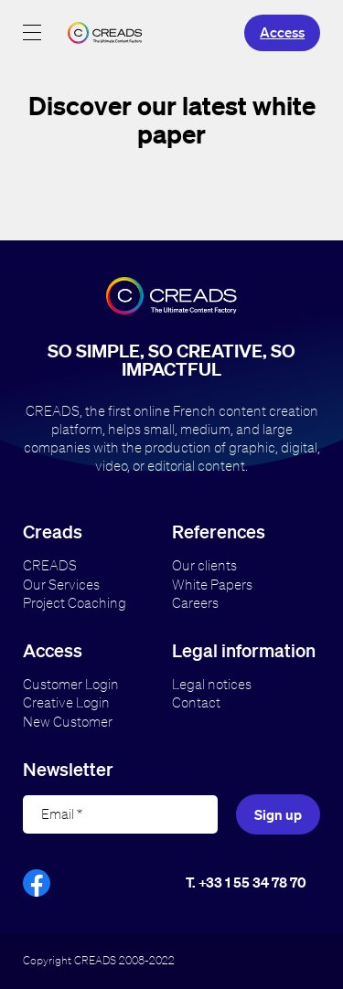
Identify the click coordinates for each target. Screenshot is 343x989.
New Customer (68, 721)
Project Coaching (74, 602)
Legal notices (212, 684)
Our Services (61, 584)
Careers (195, 602)
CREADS (50, 565)
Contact (196, 702)
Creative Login (66, 702)
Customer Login (71, 684)
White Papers (212, 584)
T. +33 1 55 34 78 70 (246, 882)
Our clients (204, 565)
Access (282, 32)
